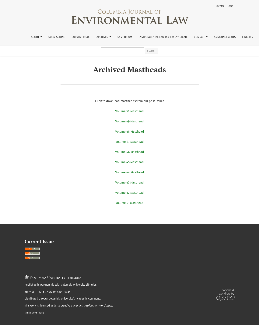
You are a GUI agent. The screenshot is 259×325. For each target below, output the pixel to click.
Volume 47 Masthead (129, 142)
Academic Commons (88, 298)
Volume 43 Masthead (129, 182)
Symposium (124, 37)
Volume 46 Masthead (129, 152)
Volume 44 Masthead (129, 172)
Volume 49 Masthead (129, 121)
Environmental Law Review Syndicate (162, 37)
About (35, 37)
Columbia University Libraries (78, 284)
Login (230, 6)
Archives (102, 37)
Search (151, 50)
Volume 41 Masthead (129, 203)
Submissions (56, 37)
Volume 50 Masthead (129, 111)
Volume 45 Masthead (129, 162)
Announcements (225, 37)
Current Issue (81, 37)
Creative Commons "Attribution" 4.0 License (86, 305)
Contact (199, 37)
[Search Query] (122, 51)
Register (220, 6)
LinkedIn (247, 37)
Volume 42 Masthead (129, 192)
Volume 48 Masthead (129, 131)
